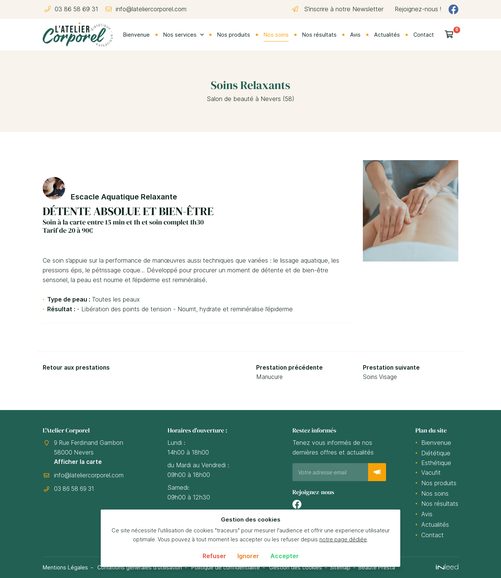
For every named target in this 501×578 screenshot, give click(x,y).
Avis (355, 34)
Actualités (387, 34)
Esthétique (436, 463)
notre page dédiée (343, 539)
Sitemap (341, 567)
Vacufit (431, 472)
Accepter (284, 556)
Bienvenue (136, 34)
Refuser (214, 556)
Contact (423, 34)
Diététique (435, 453)
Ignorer (248, 556)
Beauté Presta (377, 567)
